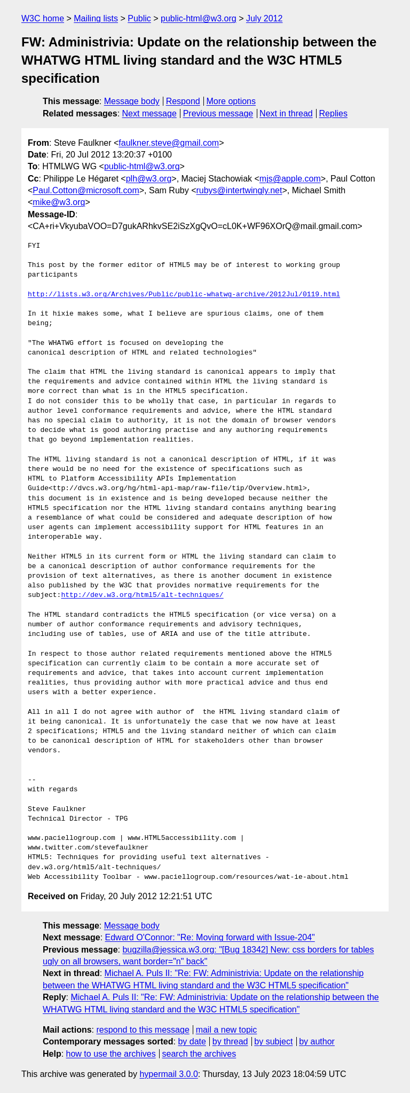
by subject (273, 1041)
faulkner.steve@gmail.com (169, 142)
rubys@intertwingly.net (239, 190)
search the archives (199, 1053)
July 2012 (264, 18)
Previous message (218, 113)
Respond (183, 101)
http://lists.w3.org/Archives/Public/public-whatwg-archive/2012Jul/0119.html (184, 295)
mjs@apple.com (290, 178)
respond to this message (142, 1029)
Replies (333, 113)
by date (192, 1041)
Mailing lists (96, 18)
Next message (149, 113)
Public (139, 18)
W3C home (42, 18)
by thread (230, 1041)
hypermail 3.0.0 (168, 1074)
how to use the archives (111, 1053)
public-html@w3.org (198, 18)
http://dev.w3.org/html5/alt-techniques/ (142, 595)
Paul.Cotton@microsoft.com (86, 190)
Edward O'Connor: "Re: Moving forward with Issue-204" (210, 937)
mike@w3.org (59, 202)
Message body (132, 101)
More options (231, 101)
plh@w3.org (149, 178)
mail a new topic (226, 1029)
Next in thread (286, 113)
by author (317, 1041)
